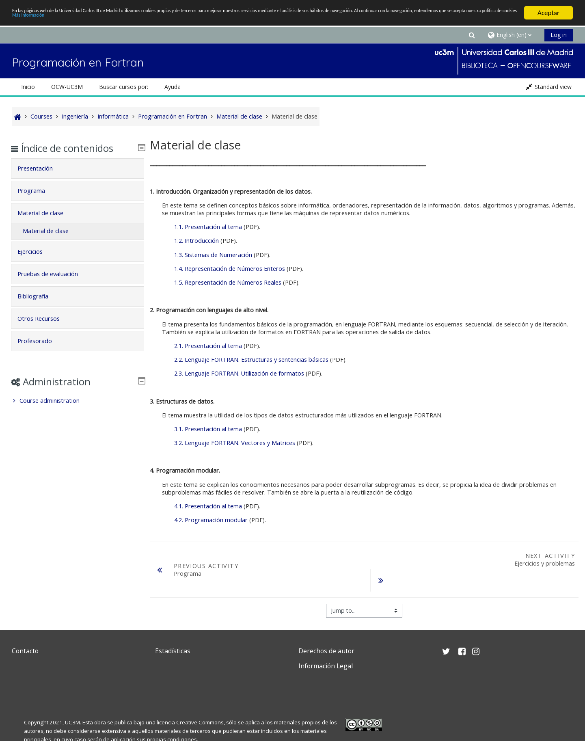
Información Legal (325, 665)
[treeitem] (77, 400)
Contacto (25, 650)
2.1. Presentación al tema (207, 346)
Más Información (277, 20)
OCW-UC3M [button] (67, 87)
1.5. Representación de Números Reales (227, 282)
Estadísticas (172, 650)
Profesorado (41, 341)
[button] (472, 35)
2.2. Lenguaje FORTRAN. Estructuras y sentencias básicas (250, 359)
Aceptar (548, 13)
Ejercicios (36, 251)
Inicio (28, 87)
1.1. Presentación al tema (207, 227)
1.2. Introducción (195, 240)
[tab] (77, 168)
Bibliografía (39, 296)
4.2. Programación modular (210, 520)
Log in (558, 35)
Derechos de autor (326, 650)
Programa (37, 190)
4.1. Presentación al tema (207, 506)
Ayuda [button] (172, 87)
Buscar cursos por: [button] (123, 87)
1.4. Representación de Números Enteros (228, 268)
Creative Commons (200, 722)
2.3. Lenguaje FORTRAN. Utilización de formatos (238, 373)
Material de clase (46, 213)
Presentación (41, 168)
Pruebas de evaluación (54, 274)
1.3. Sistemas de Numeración (212, 255)
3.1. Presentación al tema (207, 429)
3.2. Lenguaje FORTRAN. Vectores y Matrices (233, 443)
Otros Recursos (45, 318)
